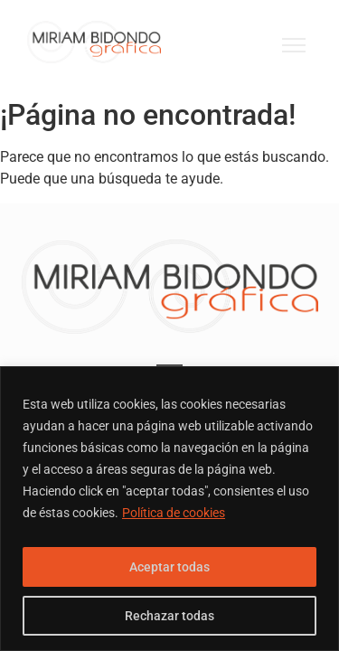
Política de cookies (173, 512)
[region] (169, 508)
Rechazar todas (169, 616)
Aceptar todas (169, 567)
